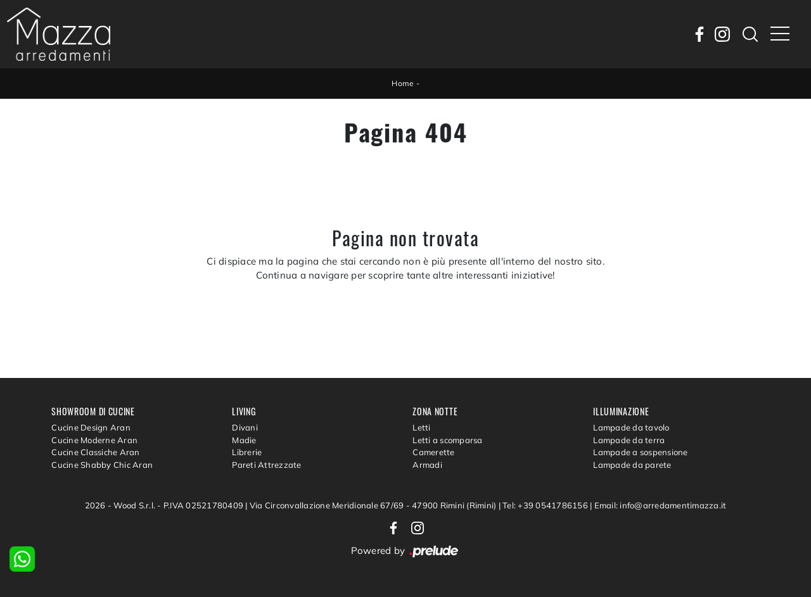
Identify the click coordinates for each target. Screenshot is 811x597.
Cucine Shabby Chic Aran (102, 465)
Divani (245, 427)
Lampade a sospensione (640, 452)
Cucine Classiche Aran (95, 452)
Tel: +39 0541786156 (546, 505)
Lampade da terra (629, 440)
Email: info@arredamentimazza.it (660, 505)
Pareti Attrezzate (266, 465)
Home (403, 83)
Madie (244, 440)
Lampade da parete (632, 465)
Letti (421, 427)
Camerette (433, 452)
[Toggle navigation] (779, 34)
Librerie (247, 452)
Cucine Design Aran (91, 427)
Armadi (427, 465)
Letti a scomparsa (447, 440)
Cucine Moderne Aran (94, 440)
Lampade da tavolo (631, 427)
